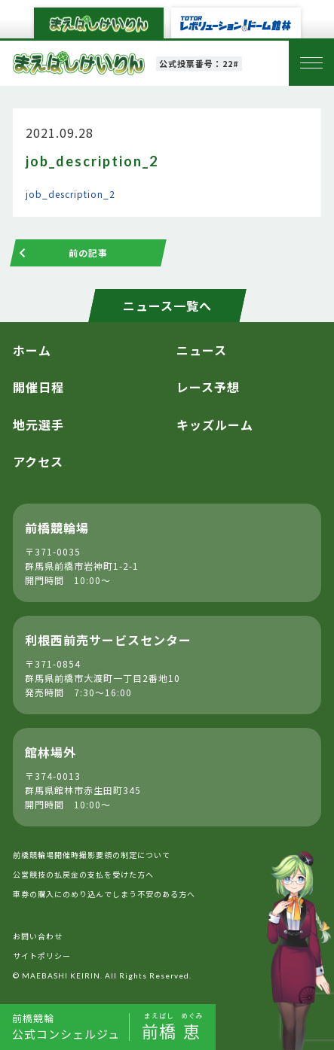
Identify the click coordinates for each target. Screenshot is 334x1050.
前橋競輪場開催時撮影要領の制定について (91, 854)
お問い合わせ (38, 936)
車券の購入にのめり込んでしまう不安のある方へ (104, 893)
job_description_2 (70, 193)
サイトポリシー (42, 955)
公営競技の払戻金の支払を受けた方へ (83, 874)
